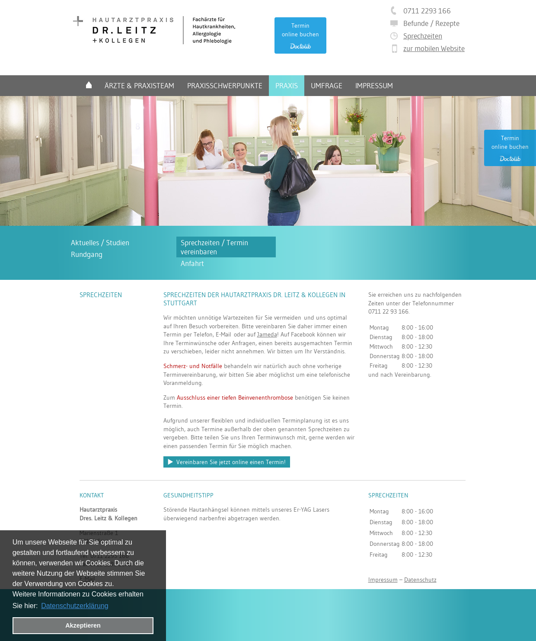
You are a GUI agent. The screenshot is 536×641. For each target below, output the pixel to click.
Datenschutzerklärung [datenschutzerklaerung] (74, 605)
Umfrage (326, 85)
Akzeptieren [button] (83, 625)
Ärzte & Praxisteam (139, 85)
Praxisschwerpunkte (224, 85)
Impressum (374, 85)
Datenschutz (420, 579)
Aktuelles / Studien (100, 242)
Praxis (286, 85)
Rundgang (86, 254)
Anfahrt (192, 263)
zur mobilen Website (434, 48)
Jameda (267, 334)
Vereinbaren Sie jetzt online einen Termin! (231, 462)
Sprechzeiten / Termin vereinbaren (214, 247)
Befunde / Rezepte (431, 23)
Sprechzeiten (422, 35)
